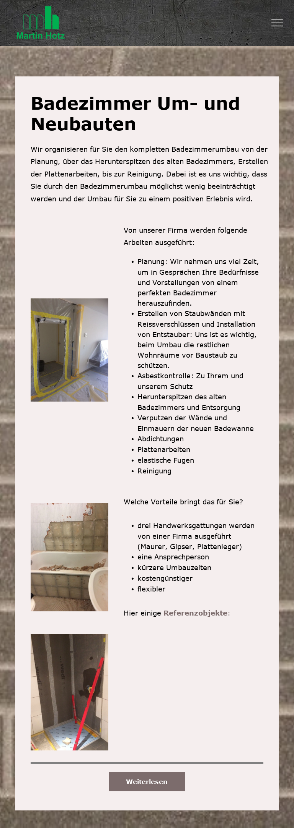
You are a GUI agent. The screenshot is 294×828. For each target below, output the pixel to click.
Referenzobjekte (195, 613)
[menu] (277, 23)
